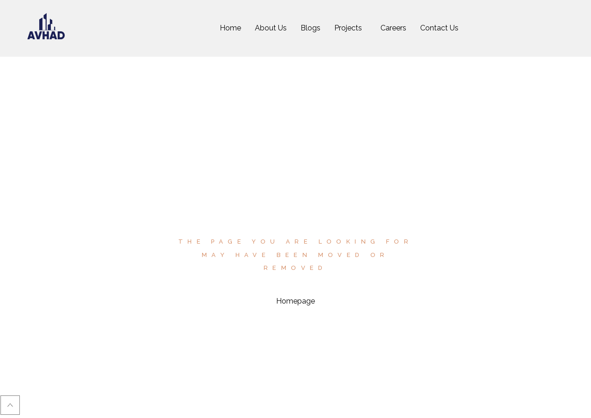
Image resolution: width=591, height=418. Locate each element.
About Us (271, 28)
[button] (350, 28)
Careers (393, 28)
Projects (348, 28)
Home (230, 28)
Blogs (310, 28)
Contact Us (439, 28)
